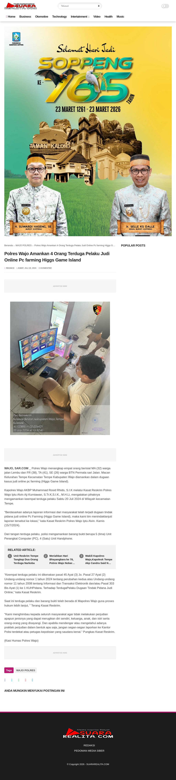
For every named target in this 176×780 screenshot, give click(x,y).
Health (108, 16)
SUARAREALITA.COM (97, 763)
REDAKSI (89, 744)
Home (10, 16)
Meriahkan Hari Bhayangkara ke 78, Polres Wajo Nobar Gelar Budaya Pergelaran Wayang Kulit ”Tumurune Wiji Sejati (62, 559)
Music (120, 16)
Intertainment (79, 16)
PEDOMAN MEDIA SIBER (89, 749)
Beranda (8, 245)
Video (96, 16)
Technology (59, 16)
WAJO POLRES (23, 245)
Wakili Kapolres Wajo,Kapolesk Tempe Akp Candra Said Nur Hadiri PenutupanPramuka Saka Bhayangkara (98, 559)
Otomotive (41, 16)
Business (25, 16)
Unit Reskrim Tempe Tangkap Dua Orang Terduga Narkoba (26, 559)
